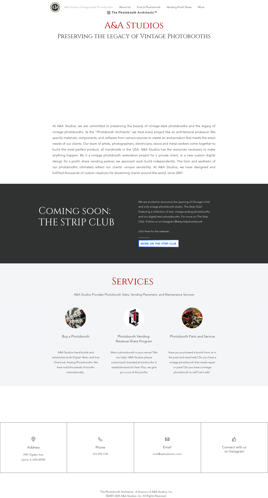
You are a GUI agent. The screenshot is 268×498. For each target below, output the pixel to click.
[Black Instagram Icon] (109, 13)
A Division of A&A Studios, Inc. (154, 491)
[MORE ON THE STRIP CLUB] (158, 243)
